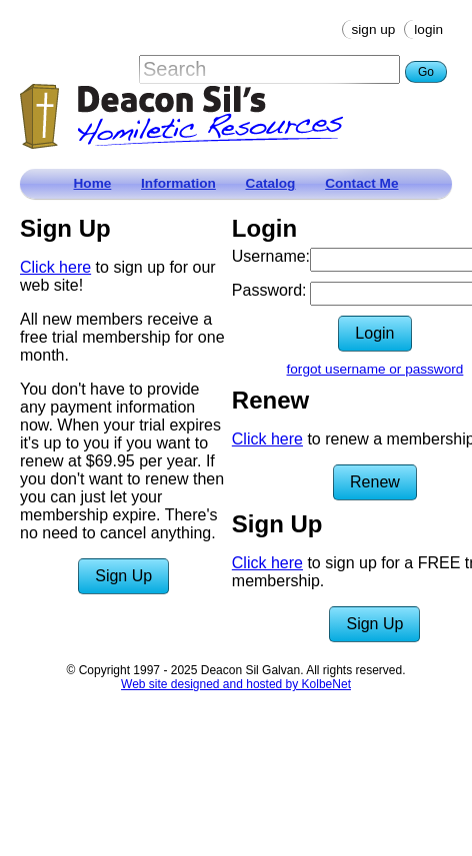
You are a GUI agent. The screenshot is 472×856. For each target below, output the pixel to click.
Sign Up (374, 29)
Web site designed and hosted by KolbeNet (236, 684)
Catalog (271, 183)
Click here (55, 267)
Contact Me (361, 183)
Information (178, 183)
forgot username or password (375, 369)
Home (93, 183)
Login (428, 29)
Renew (375, 481)
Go (426, 72)
